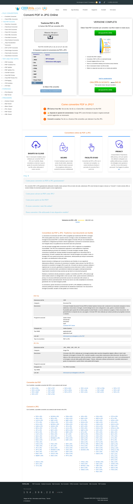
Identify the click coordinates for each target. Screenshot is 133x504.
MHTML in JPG (55, 424)
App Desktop (75, 10)
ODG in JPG (84, 442)
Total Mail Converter (11, 37)
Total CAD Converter (11, 29)
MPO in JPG (69, 430)
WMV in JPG (99, 444)
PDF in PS (116, 392)
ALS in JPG (69, 428)
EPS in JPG (114, 459)
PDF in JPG (39, 416)
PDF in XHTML (36, 390)
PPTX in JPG (84, 444)
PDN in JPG (54, 434)
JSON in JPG (54, 426)
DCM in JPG (84, 422)
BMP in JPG (69, 420)
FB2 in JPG (99, 471)
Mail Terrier (8, 94)
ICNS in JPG (99, 428)
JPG (34, 83)
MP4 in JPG (39, 428)
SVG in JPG (99, 426)
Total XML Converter (11, 34)
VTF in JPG (39, 422)
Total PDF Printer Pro (11, 78)
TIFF (34, 57)
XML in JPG (39, 418)
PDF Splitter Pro (9, 70)
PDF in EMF (51, 392)
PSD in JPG (54, 444)
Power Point (37, 80)
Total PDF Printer (10, 75)
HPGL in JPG (114, 420)
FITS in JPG (114, 416)
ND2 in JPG (39, 436)
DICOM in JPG (55, 416)
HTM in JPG (84, 463)
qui (119, 169)
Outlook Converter (46, 484)
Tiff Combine (8, 83)
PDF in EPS (100, 392)
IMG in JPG (54, 418)
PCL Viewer (8, 109)
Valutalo (77, 222)
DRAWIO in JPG (55, 438)
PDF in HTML (101, 388)
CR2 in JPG (69, 449)
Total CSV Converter (11, 32)
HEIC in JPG (84, 436)
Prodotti (85, 10)
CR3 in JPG (99, 416)
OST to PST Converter (11, 47)
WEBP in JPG (39, 455)
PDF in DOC (67, 388)
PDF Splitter (8, 67)
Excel (35, 65)
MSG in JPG (39, 440)
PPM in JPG (69, 424)
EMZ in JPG (84, 418)
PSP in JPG (84, 428)
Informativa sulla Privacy (38, 498)
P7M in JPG (39, 442)
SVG (34, 77)
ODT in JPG (84, 426)
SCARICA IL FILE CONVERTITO (51, 91)
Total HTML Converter (11, 19)
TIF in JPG (69, 436)
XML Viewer (8, 114)
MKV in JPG (99, 448)
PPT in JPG (69, 455)
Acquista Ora (105, 33)
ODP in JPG (69, 451)
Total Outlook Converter (12, 40)
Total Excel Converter (11, 27)
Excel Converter (84, 484)
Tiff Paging (8, 80)
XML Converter (93, 484)
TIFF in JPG (69, 422)
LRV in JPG (54, 436)
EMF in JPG (69, 440)
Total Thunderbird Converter (10, 44)
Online (65, 10)
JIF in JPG (53, 440)
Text (34, 71)
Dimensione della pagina (53, 61)
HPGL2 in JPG (115, 428)
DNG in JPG (54, 455)
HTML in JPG (54, 422)
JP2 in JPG (69, 426)
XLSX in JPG (39, 420)
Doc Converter (65, 484)
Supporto (94, 10)
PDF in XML (84, 390)
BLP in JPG (39, 432)
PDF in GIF (117, 390)
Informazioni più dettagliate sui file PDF (73, 336)
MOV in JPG (99, 449)
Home (57, 10)
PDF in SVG (84, 392)
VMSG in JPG (84, 469)
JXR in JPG (84, 416)
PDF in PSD (51, 394)
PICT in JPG (99, 442)
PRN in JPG (69, 416)
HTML (35, 68)
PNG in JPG (69, 418)
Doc (34, 62)
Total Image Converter (11, 50)
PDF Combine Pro (10, 64)
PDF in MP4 (51, 390)
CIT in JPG (84, 420)
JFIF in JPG (54, 432)
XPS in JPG (114, 422)
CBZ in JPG (99, 463)
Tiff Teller (7, 85)
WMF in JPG (84, 430)
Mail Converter (56, 484)
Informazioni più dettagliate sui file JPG (73, 372)
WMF (35, 74)
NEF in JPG (69, 444)
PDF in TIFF (51, 388)
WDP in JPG (99, 418)
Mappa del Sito (28, 498)
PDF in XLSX (84, 388)
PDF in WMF (35, 392)
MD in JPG (99, 467)
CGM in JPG (99, 424)
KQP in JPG (99, 422)
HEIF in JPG (84, 438)
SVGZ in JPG (54, 453)
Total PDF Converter (9, 21)
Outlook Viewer (9, 101)
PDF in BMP (100, 390)
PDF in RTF (35, 394)
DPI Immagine (50, 59)
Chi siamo (113, 10)
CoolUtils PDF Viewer (69, 325)
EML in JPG (39, 438)
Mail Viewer (8, 103)
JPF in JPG (39, 430)
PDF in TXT (117, 388)
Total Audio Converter (11, 53)
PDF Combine (9, 62)
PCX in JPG (114, 430)
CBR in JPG (99, 465)
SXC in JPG (99, 469)
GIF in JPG (84, 432)
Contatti (103, 10)
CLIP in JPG (39, 434)
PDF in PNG (35, 388)
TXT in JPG (54, 428)
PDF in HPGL (68, 390)
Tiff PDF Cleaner (9, 72)
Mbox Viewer (8, 106)
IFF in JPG (114, 418)
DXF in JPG (84, 424)
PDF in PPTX (68, 392)
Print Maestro (9, 92)
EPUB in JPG (99, 462)
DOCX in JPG (115, 424)
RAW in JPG (69, 445)
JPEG (35, 59)
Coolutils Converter (10, 16)
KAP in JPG (99, 420)
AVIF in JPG (84, 440)
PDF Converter (36, 484)
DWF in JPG (54, 420)
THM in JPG (114, 426)
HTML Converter (74, 484)
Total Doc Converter (11, 24)
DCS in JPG (39, 424)
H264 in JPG (39, 426)
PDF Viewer (8, 111)
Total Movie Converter (11, 55)
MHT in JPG (54, 430)
